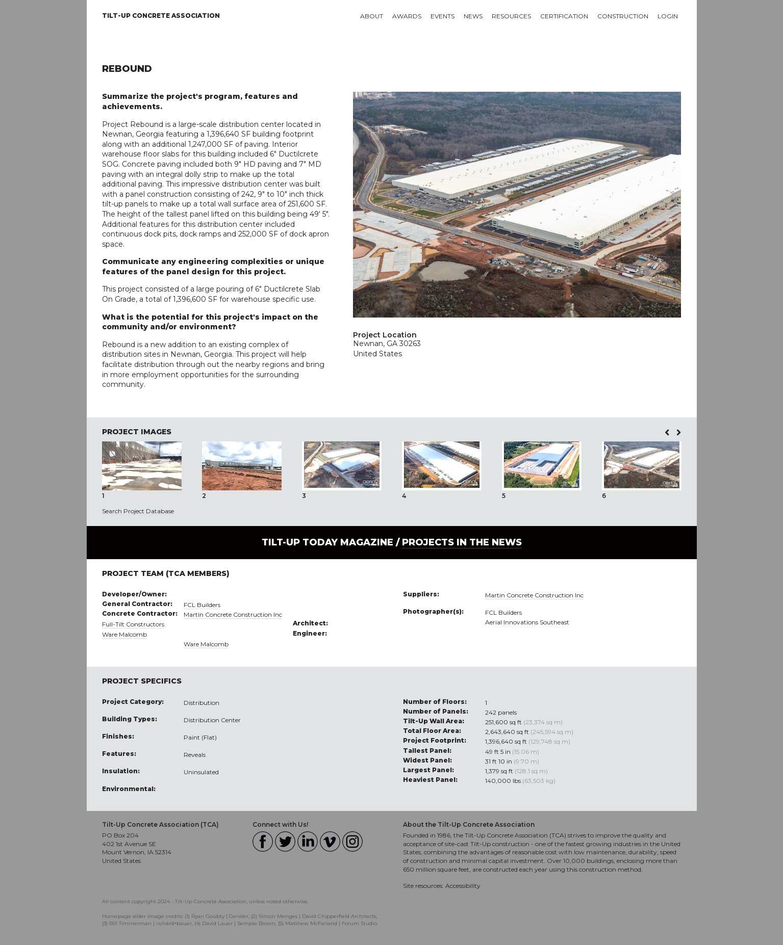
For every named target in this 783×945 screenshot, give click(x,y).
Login (668, 16)
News (473, 16)
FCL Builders (202, 605)
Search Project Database (138, 511)
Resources (511, 16)
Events (442, 16)
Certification (564, 16)
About (371, 16)
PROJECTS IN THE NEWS (462, 542)
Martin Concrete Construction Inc (233, 614)
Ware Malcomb (124, 634)
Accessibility (463, 885)
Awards (406, 16)
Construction (622, 16)
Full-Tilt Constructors (133, 624)
